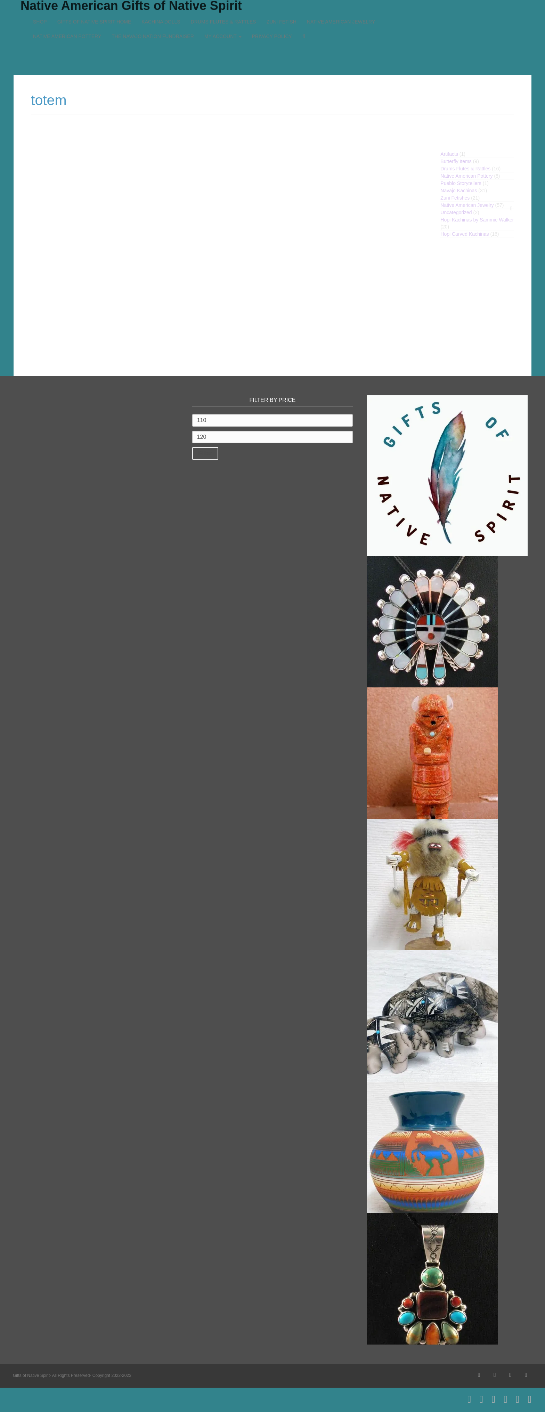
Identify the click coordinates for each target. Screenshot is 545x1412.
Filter (205, 453)
